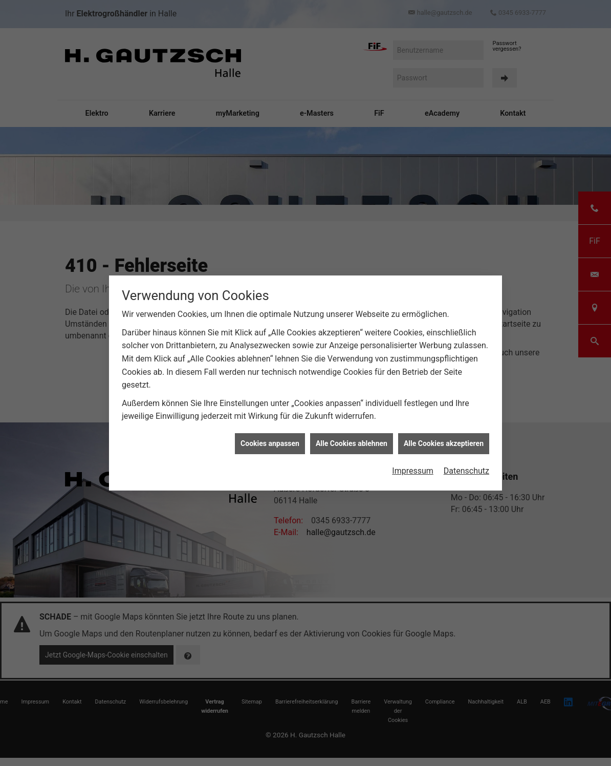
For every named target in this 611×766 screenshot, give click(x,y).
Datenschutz (466, 468)
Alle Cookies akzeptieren (444, 440)
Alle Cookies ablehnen (351, 440)
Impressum (412, 468)
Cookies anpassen (270, 440)
